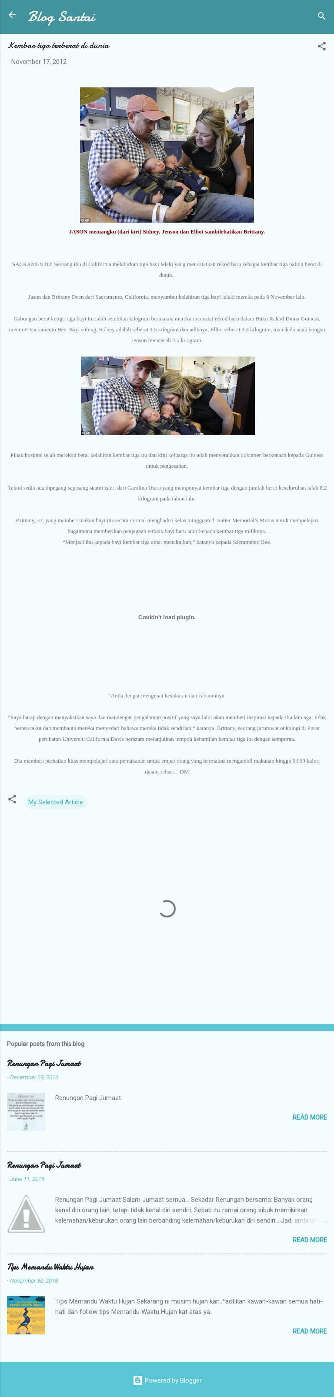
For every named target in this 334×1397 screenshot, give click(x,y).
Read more (310, 1117)
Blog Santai (61, 17)
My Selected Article (55, 802)
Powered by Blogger (167, 1380)
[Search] (322, 17)
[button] (322, 47)
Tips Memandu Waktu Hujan (50, 1267)
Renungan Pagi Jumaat (43, 1063)
